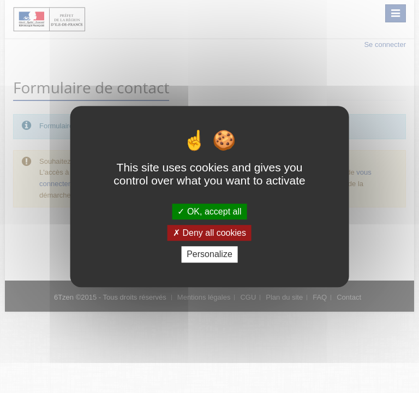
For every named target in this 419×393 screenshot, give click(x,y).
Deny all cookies (209, 232)
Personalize (209, 254)
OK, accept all (209, 211)
